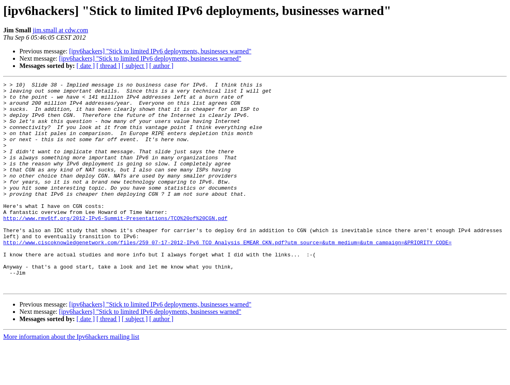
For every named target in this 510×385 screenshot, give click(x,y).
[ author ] (161, 65)
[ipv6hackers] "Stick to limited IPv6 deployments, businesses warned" (160, 51)
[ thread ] (108, 65)
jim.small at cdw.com (60, 30)
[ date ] (85, 65)
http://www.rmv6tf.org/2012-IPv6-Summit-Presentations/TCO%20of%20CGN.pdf (115, 246)
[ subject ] (135, 65)
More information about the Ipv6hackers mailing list (71, 377)
